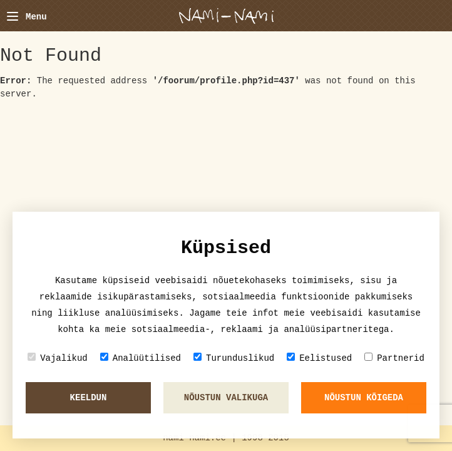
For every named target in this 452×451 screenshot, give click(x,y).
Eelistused (319, 358)
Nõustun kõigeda (363, 398)
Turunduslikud (233, 358)
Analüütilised (140, 358)
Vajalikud (58, 358)
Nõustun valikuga (226, 398)
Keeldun (88, 398)
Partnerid (394, 358)
